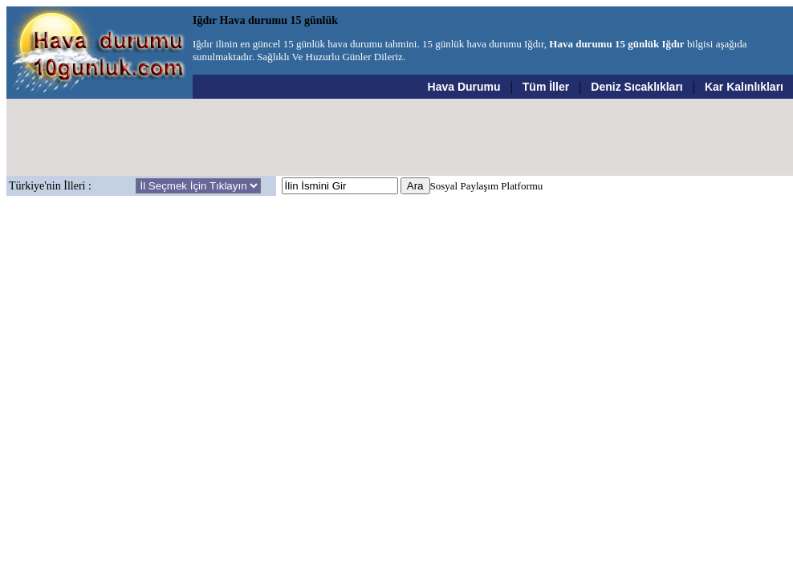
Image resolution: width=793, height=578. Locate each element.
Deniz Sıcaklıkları (636, 86)
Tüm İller (546, 86)
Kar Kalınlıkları (744, 86)
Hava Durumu (464, 86)
